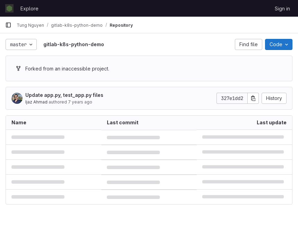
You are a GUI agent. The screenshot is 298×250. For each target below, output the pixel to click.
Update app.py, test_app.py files (64, 95)
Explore (29, 8)
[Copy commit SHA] (253, 98)
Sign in (282, 8)
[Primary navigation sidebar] (8, 25)
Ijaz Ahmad (36, 102)
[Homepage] (9, 8)
